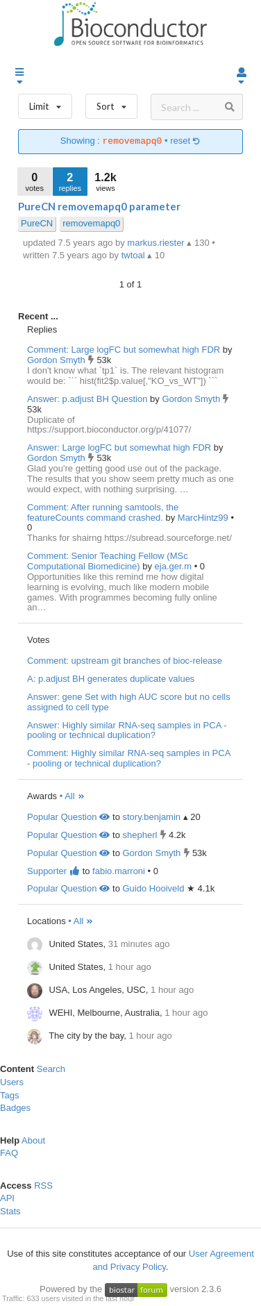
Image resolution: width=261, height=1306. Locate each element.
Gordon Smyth (57, 360)
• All (72, 796)
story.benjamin (151, 817)
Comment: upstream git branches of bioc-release (124, 660)
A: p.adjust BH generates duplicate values (110, 678)
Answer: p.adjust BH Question (87, 399)
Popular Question (68, 817)
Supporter (53, 871)
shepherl (139, 835)
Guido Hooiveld (153, 888)
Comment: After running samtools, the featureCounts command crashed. (102, 512)
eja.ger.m (174, 566)
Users (12, 1082)
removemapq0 (91, 223)
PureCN (37, 223)
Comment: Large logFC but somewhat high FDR (123, 349)
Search (51, 1069)
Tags (9, 1095)
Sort (111, 103)
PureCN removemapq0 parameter (99, 206)
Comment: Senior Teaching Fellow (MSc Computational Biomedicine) (107, 561)
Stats (10, 1211)
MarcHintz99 (204, 517)
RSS (43, 1185)
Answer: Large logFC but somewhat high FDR (119, 447)
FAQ (9, 1153)
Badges (15, 1108)
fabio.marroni (118, 871)
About (33, 1140)
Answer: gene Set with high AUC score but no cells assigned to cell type (128, 702)
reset (185, 141)
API (7, 1198)
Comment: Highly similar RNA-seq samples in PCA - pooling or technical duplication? (128, 758)
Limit (45, 103)
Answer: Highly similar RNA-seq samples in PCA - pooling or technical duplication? (127, 730)
